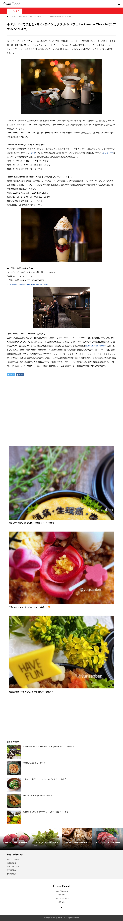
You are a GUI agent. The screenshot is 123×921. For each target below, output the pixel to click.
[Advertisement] (61, 26)
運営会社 (61, 902)
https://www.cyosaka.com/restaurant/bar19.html (28, 284)
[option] (15, 839)
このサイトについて (61, 891)
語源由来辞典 (11, 863)
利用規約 (61, 895)
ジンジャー (108, 153)
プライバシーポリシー (61, 898)
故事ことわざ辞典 (13, 867)
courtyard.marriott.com (95, 346)
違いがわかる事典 (13, 859)
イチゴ (32, 153)
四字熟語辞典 (11, 870)
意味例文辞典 (11, 874)
